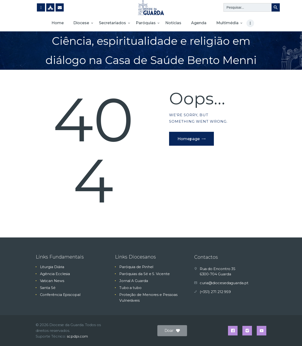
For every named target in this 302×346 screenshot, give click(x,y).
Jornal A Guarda (133, 280)
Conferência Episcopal (60, 294)
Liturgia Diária (52, 267)
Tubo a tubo (130, 287)
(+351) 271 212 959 (215, 291)
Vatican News (52, 280)
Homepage (188, 139)
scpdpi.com (77, 336)
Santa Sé (48, 287)
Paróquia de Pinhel (136, 267)
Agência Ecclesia (55, 273)
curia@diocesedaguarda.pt (224, 283)
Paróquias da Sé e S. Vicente (144, 273)
